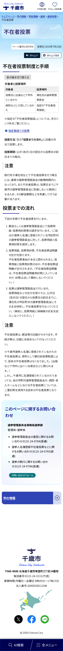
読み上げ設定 (53, 55)
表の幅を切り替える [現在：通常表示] (17, 77)
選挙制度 (52, 16)
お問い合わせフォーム (22, 475)
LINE (44, 619)
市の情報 (21, 16)
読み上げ (34, 55)
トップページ (8, 16)
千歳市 (13, 6)
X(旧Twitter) (18, 619)
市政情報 (33, 16)
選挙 (42, 16)
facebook (31, 619)
